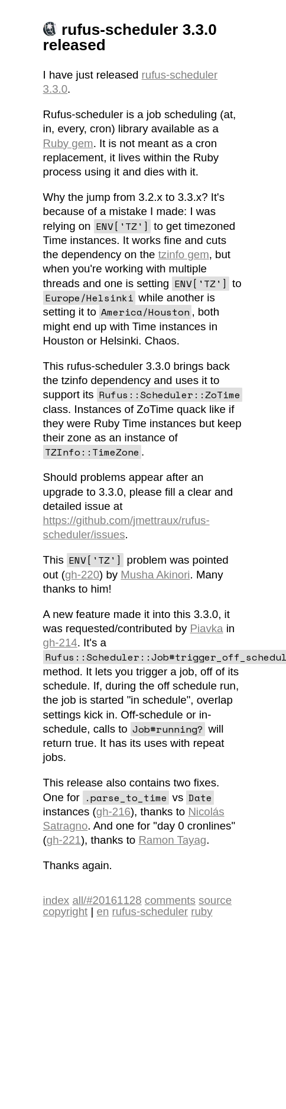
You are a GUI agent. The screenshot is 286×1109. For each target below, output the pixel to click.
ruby (201, 911)
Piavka (206, 628)
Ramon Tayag (172, 840)
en (103, 911)
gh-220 (82, 574)
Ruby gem (68, 143)
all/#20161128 (106, 900)
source (215, 900)
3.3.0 (55, 89)
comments (170, 900)
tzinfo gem (183, 254)
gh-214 (60, 642)
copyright (65, 911)
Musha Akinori (155, 574)
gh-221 (64, 840)
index (56, 900)
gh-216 (113, 811)
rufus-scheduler (180, 75)
